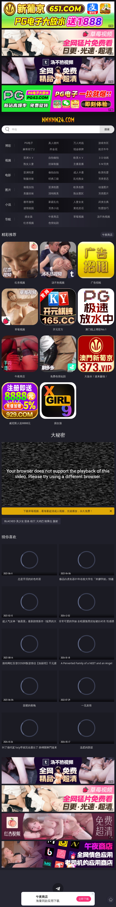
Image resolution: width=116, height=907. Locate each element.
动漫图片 (103, 187)
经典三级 (53, 178)
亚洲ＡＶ (28, 157)
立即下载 (84, 899)
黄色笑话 (78, 208)
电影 (8, 175)
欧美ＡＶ (78, 157)
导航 (8, 219)
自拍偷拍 (53, 157)
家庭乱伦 (53, 202)
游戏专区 (103, 143)
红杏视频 (28, 223)
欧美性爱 (103, 172)
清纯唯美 (53, 193)
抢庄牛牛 (103, 149)
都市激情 (28, 202)
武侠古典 (103, 202)
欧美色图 (78, 187)
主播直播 (78, 164)
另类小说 (53, 208)
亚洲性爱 (28, 172)
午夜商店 (53, 216)
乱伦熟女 (78, 178)
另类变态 (103, 178)
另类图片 (103, 193)
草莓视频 (78, 216)
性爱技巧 (103, 208)
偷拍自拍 (53, 172)
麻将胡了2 (29, 149)
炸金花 (53, 149)
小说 (8, 204)
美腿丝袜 (28, 193)
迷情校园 (28, 208)
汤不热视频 (103, 216)
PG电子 (28, 143)
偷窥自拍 (28, 187)
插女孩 (28, 216)
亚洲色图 (53, 187)
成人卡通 (78, 172)
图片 (8, 190)
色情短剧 (53, 223)
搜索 (107, 129)
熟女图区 (78, 193)
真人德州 (53, 143)
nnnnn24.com (58, 120)
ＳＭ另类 (103, 164)
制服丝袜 (28, 178)
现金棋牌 (78, 149)
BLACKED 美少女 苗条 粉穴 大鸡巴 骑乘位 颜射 (31, 521)
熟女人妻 (28, 164)
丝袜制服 (53, 164)
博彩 (8, 146)
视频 (8, 160)
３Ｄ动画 (103, 157)
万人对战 (78, 143)
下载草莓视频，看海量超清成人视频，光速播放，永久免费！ (68, 511)
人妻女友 (78, 202)
